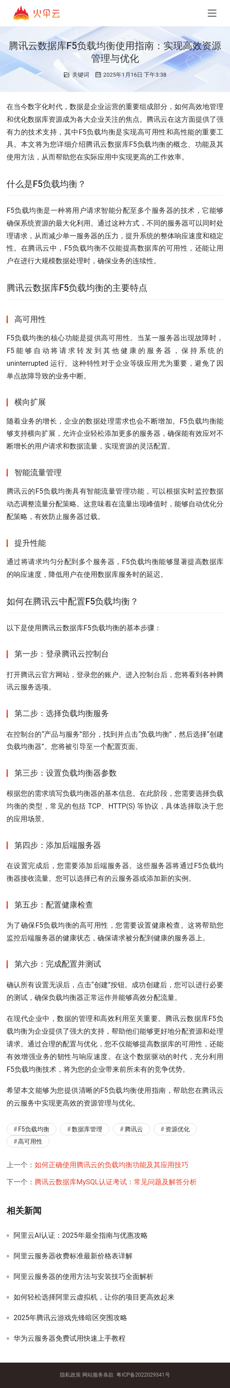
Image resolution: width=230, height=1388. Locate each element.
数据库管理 (87, 1129)
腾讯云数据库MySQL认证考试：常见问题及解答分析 (116, 1182)
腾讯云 (134, 1129)
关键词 (80, 74)
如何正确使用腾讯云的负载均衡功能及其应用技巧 (111, 1165)
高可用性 (30, 1141)
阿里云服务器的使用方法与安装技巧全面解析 (83, 1277)
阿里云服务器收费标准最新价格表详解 (73, 1256)
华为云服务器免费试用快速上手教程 (69, 1338)
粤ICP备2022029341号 (143, 1375)
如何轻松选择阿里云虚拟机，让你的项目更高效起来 (94, 1297)
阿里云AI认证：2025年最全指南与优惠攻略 (81, 1236)
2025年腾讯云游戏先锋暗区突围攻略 (70, 1318)
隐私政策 (70, 1375)
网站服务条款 (98, 1375)
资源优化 (177, 1129)
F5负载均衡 (33, 1129)
